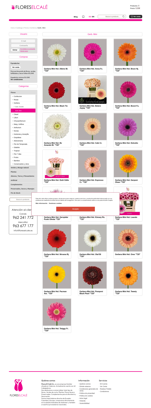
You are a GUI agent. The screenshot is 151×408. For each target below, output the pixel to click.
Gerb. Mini (41, 35)
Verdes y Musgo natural (20, 174)
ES (90, 17)
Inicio (13, 35)
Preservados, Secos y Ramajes (22, 196)
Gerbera (33, 35)
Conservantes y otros (21, 171)
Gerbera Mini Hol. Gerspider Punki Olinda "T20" (56, 225)
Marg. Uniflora (19, 131)
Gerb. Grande (19, 113)
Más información (41, 203)
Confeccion (18, 103)
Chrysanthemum (20, 128)
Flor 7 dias (17, 161)
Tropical (16, 157)
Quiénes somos (85, 391)
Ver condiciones (17, 86)
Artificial (14, 187)
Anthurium (17, 134)
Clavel (16, 121)
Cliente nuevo (24, 58)
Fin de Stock (15, 200)
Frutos (16, 164)
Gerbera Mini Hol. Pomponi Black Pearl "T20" (91, 299)
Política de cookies (86, 403)
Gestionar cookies (55, 203)
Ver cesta (136, 16)
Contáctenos (104, 398)
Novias (16, 138)
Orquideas (17, 144)
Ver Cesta (103, 393)
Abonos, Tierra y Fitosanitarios (22, 183)
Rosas (16, 106)
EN (93, 17)
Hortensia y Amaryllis (21, 141)
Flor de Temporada (20, 151)
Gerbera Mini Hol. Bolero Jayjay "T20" (90, 114)
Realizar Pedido (105, 396)
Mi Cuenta (103, 391)
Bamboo (17, 167)
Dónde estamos (85, 393)
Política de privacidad (87, 400)
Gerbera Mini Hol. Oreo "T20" (127, 261)
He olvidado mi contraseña (27, 55)
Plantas (14, 179)
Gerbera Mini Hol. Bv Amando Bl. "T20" (53, 151)
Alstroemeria (18, 148)
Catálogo (19, 35)
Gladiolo (17, 154)
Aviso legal (83, 405)
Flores (26, 35)
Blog (76, 17)
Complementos (16, 191)
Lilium (16, 124)
